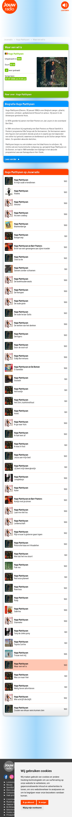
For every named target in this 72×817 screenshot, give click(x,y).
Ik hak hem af (21, 434)
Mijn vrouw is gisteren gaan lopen (28, 533)
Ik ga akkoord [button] (28, 802)
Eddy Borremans (21, 357)
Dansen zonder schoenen (24, 269)
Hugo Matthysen (22, 39)
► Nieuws (8, 784)
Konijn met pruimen (28, 500)
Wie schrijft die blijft (22, 697)
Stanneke (21, 621)
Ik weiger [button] (42, 802)
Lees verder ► (12, 159)
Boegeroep (21, 236)
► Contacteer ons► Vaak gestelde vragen (14, 793)
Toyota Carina (21, 643)
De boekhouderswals (23, 280)
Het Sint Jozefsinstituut (24, 401)
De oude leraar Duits (22, 313)
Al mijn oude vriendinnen (24, 181)
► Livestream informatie (14, 799)
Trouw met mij (21, 654)
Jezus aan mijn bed (22, 456)
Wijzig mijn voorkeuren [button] (32, 808)
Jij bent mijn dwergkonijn (25, 467)
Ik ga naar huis (21, 423)
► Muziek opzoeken (12, 801)
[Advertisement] (36, 737)
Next (68, 12)
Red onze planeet (21, 577)
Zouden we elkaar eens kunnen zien (29, 708)
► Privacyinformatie (12, 814)
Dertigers (21, 335)
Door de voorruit (21, 346)
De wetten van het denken (25, 324)
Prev (3, 12)
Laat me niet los (21, 511)
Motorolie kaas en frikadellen (26, 544)
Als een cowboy (21, 214)
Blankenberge (21, 225)
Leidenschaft (21, 522)
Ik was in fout (21, 445)
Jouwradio (8, 39)
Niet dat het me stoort (23, 555)
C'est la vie (21, 258)
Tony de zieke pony (22, 632)
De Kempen (21, 291)
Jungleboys (21, 478)
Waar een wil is (21, 665)
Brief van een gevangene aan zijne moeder (32, 247)
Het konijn (21, 390)
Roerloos (21, 588)
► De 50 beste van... (12, 807)
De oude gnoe (21, 302)
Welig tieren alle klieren (24, 686)
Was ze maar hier (21, 675)
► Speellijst (9, 787)
